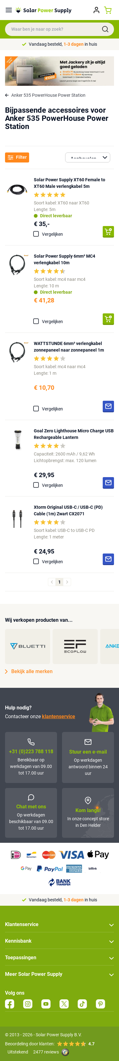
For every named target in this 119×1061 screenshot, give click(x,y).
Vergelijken (52, 234)
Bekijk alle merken (29, 671)
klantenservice (58, 716)
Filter (17, 157)
